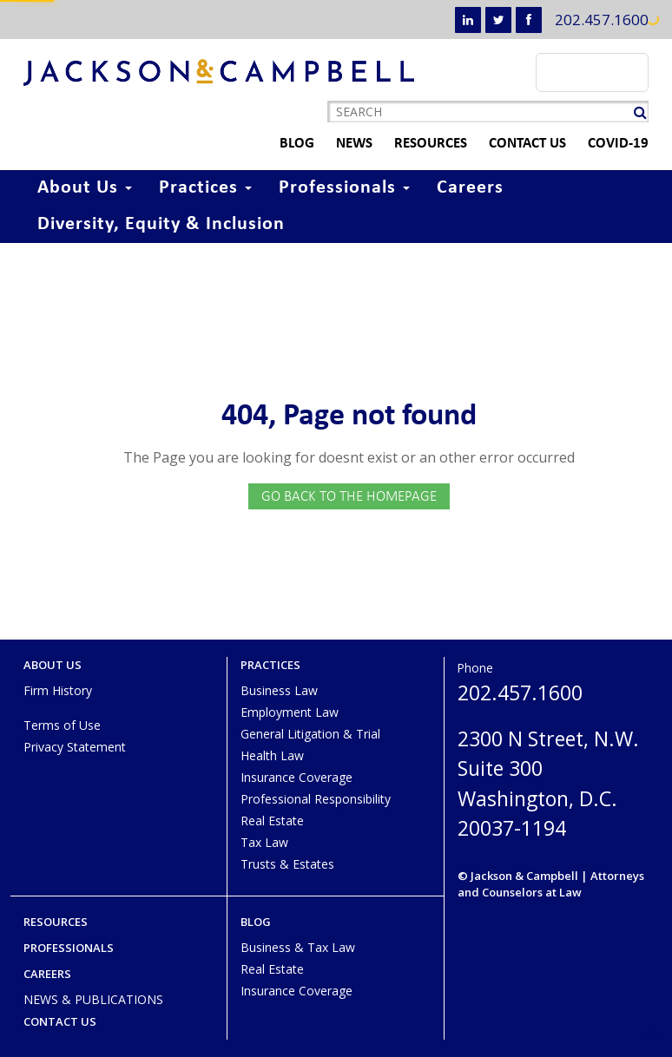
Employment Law (289, 712)
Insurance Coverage (296, 777)
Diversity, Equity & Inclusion (161, 224)
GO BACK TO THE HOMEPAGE (349, 496)
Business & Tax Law (297, 947)
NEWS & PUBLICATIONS (93, 999)
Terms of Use (62, 725)
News (334, 143)
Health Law (272, 755)
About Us (84, 188)
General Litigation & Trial (310, 733)
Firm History (57, 690)
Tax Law (264, 842)
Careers (470, 188)
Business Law (279, 690)
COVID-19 (598, 143)
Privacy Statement (74, 747)
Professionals (344, 188)
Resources (410, 143)
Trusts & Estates (287, 864)
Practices (205, 188)
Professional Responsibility (315, 799)
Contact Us (507, 143)
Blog (277, 143)
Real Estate (272, 820)
